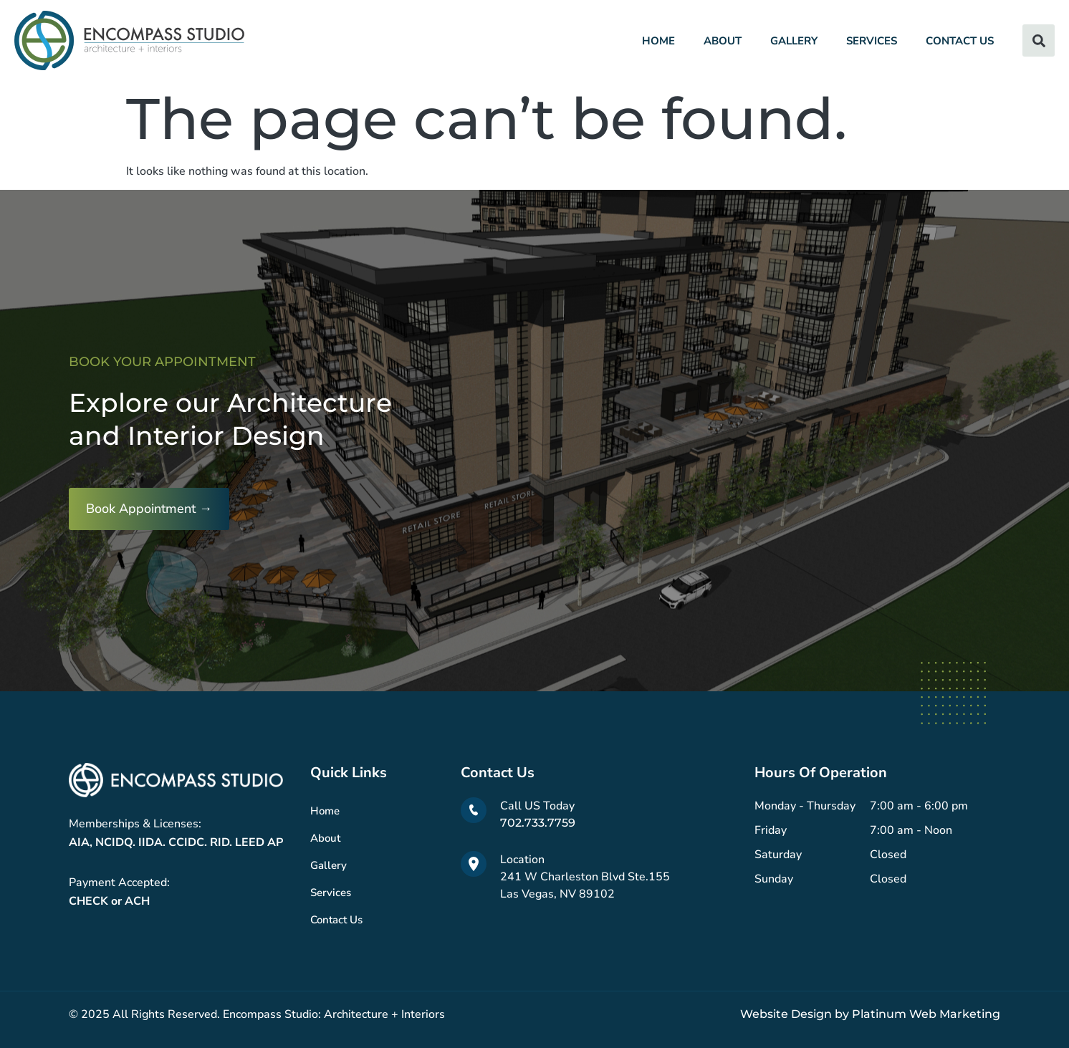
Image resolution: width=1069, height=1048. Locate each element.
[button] (1038, 40)
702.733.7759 (537, 823)
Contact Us (960, 41)
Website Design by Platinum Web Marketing (870, 1014)
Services (871, 41)
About (723, 41)
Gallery (794, 41)
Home (658, 41)
